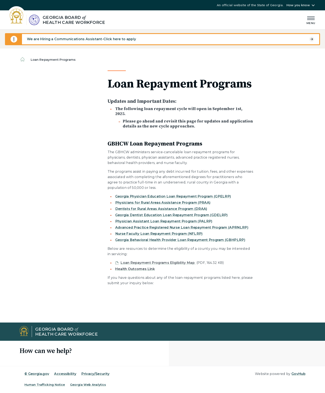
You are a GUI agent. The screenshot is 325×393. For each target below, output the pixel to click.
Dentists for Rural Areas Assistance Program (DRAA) (161, 209)
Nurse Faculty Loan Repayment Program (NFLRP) (159, 234)
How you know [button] (298, 5)
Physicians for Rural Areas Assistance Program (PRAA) (163, 203)
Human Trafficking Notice (44, 385)
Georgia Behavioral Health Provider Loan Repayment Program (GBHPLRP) (180, 240)
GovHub (298, 374)
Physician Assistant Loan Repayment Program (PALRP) (163, 221)
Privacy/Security (95, 374)
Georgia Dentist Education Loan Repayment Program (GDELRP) (171, 215)
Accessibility (65, 374)
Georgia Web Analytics (88, 385)
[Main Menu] (311, 20)
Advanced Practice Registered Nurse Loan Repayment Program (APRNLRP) (181, 227)
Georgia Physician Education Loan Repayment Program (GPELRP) (173, 196)
